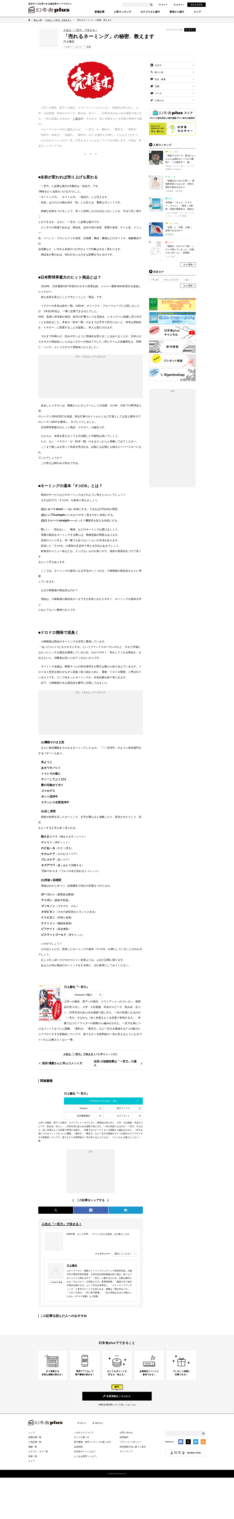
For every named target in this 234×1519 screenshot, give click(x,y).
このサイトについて (84, 1432)
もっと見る (188, 264)
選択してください (123, 1253)
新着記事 (100, 12)
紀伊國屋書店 (83, 1115)
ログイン (179, 4)
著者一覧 (32, 1456)
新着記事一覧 (34, 1437)
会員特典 (78, 1446)
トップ (31, 1432)
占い (188, 280)
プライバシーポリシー (130, 1442)
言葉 (89, 47)
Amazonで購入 (84, 994)
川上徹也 (72, 1265)
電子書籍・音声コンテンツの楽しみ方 (92, 1442)
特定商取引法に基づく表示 (133, 1446)
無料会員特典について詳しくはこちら (117, 1404)
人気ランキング (122, 12)
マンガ (158, 93)
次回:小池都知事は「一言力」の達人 (115, 1063)
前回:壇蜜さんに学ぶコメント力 (62, 1063)
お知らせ (159, 100)
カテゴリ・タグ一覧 (38, 1451)
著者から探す (176, 12)
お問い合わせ (126, 1432)
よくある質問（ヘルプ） (86, 1456)
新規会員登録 (196, 4)
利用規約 (124, 1437)
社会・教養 (160, 79)
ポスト (190, 30)
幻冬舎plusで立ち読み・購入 (103, 1101)
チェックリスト (172, 280)
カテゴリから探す (150, 12)
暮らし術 (38, 20)
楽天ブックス (123, 1108)
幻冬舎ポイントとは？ (85, 1451)
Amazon (84, 1108)
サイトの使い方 (81, 1437)
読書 (157, 86)
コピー (69, 47)
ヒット (79, 47)
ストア (197, 12)
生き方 (158, 65)
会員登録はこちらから (117, 1396)
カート (163, 4)
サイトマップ (126, 1451)
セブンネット (123, 1115)
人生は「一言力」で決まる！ (58, 20)
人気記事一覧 (34, 1442)
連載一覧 (32, 1446)
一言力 (77, 118)
